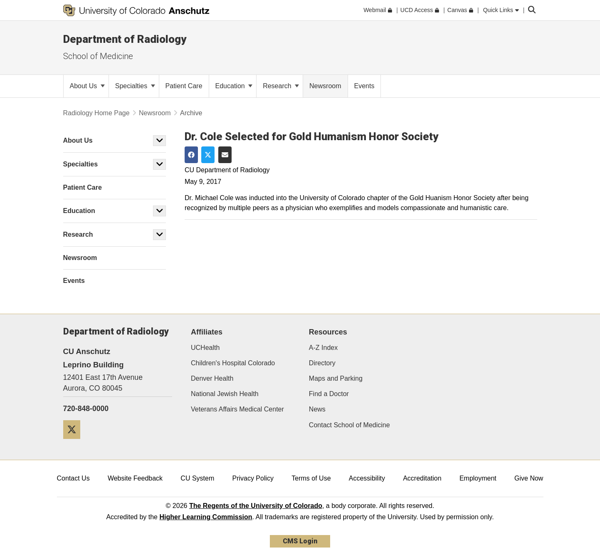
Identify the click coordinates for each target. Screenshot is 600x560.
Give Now (528, 478)
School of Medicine (98, 56)
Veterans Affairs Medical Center (237, 409)
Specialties (135, 85)
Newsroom (154, 112)
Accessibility (367, 478)
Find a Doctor (329, 393)
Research (281, 85)
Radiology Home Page (96, 112)
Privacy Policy (253, 478)
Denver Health (212, 378)
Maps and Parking (336, 378)
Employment (477, 478)
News (317, 409)
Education (234, 85)
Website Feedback (135, 478)
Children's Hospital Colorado (233, 363)
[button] (159, 140)
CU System (197, 478)
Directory (322, 363)
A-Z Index (323, 347)
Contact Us (73, 478)
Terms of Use (311, 478)
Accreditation (422, 478)
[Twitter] (74, 442)
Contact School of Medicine (349, 425)
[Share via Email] (225, 154)
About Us (87, 85)
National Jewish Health (225, 393)
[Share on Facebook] (191, 154)
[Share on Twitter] (208, 154)
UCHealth (205, 347)
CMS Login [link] (300, 541)
